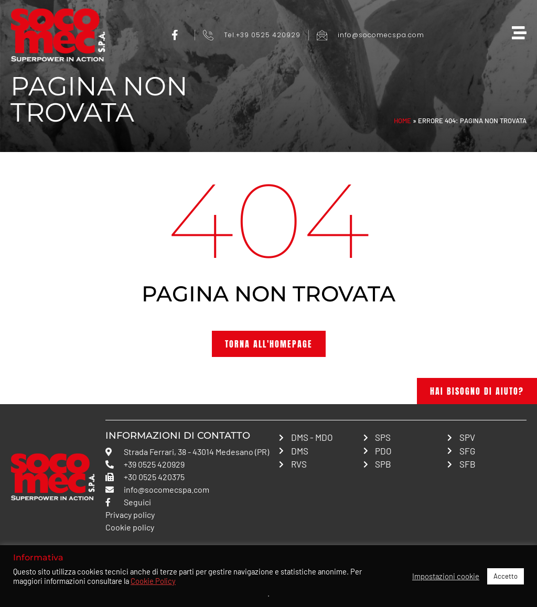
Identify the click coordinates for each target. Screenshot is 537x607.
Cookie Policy (153, 581)
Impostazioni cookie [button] (445, 576)
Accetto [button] (505, 576)
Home (402, 120)
